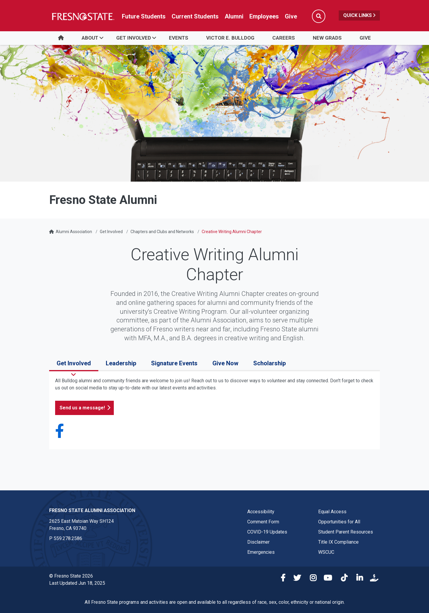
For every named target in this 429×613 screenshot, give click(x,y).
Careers (283, 38)
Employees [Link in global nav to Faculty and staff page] (264, 16)
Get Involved (133, 38)
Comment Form (263, 522)
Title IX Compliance (338, 542)
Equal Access (332, 511)
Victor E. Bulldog (230, 38)
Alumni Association (74, 231)
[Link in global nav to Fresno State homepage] (82, 16)
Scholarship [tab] (269, 363)
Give (365, 38)
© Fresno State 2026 (71, 576)
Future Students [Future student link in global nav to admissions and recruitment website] (144, 16)
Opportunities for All (339, 522)
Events (178, 38)
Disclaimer (258, 542)
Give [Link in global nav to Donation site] (291, 16)
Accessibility (260, 511)
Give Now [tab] (225, 363)
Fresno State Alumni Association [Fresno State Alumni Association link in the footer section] (92, 510)
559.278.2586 (68, 538)
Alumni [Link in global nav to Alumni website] (234, 16)
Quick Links (359, 15)
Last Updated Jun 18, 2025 (77, 583)
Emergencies (261, 552)
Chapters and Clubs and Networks (162, 231)
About (90, 38)
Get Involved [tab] (74, 363)
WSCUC (326, 552)
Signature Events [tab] (174, 363)
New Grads (327, 38)
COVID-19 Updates (267, 532)
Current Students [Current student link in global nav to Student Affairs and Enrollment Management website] (195, 16)
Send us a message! (82, 408)
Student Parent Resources (345, 532)
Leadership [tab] (121, 363)
